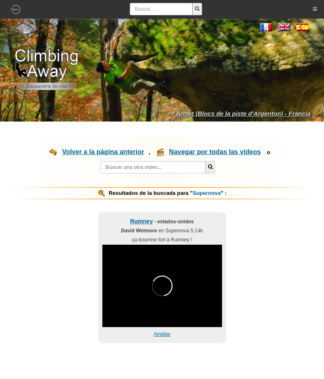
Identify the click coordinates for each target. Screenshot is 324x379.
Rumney (141, 221)
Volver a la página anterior (103, 151)
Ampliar (162, 334)
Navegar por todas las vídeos (215, 151)
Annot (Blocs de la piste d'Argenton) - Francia (243, 113)
